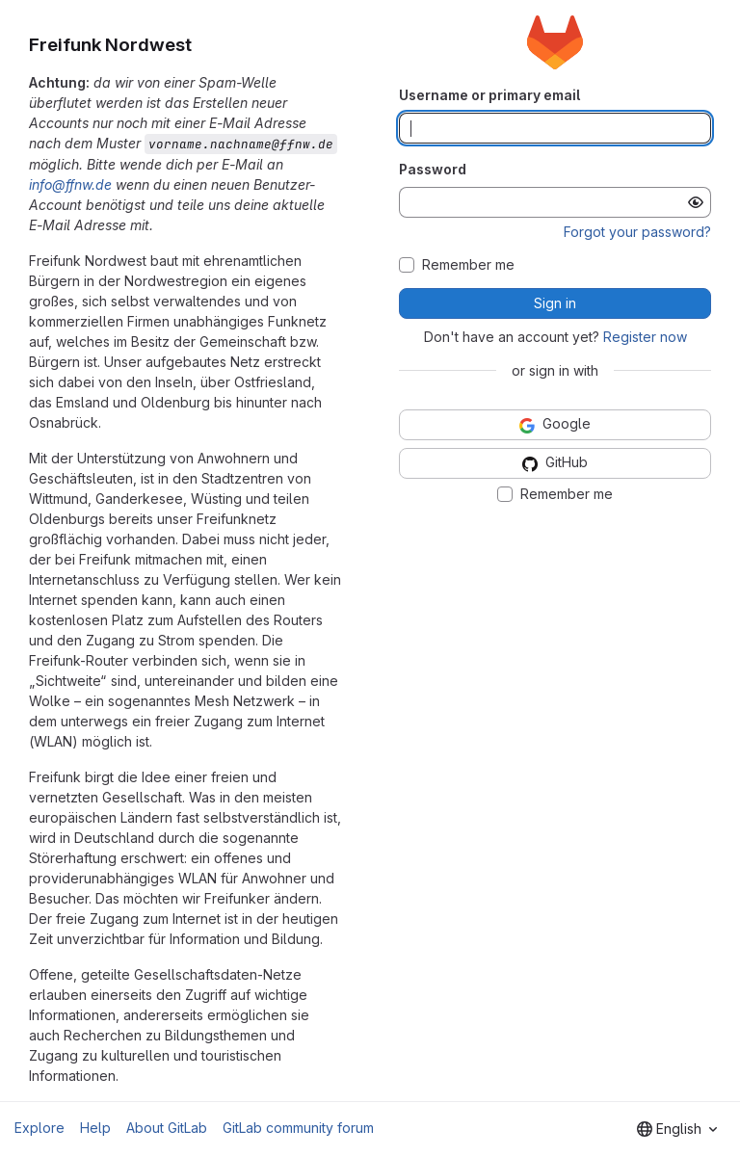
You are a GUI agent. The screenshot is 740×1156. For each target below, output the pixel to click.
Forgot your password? (637, 231)
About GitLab (166, 1127)
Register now (645, 336)
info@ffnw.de (70, 184)
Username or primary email (489, 95)
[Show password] (695, 202)
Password (432, 169)
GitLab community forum (298, 1127)
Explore (39, 1127)
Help (95, 1127)
